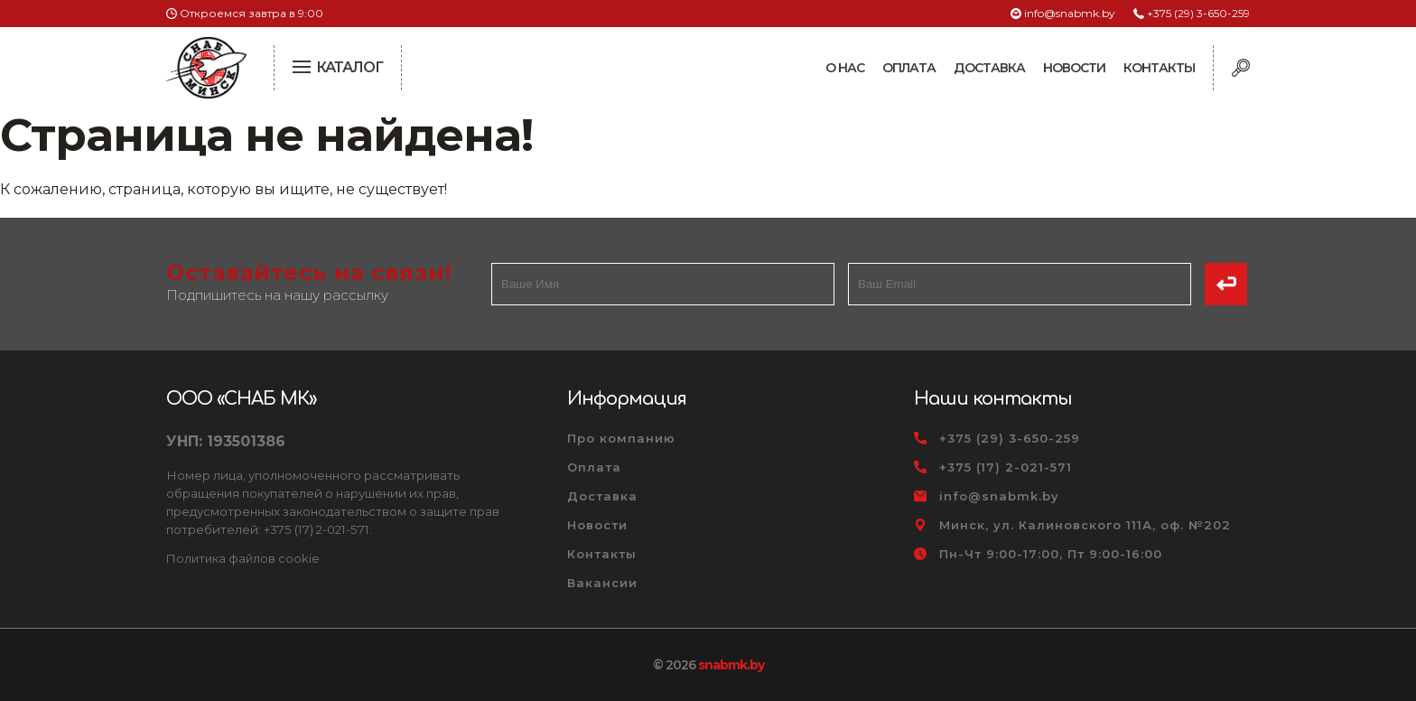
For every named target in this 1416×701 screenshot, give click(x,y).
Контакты (1159, 68)
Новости (1074, 68)
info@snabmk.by (1069, 13)
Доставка (989, 68)
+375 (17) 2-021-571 (1005, 467)
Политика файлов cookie (243, 558)
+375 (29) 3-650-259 (1198, 13)
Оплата (909, 68)
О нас (844, 68)
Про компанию (621, 438)
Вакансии (602, 582)
